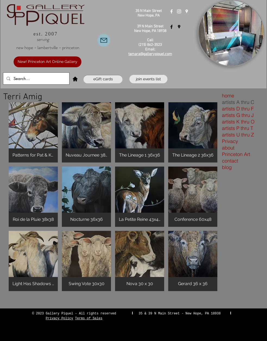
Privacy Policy (59, 318)
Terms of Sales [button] (89, 318)
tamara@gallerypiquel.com (150, 54)
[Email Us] (103, 40)
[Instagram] (179, 11)
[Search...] (36, 78)
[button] (33, 132)
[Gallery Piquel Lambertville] (171, 27)
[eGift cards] (103, 79)
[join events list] (148, 79)
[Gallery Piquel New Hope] (171, 11)
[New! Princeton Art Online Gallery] (47, 61)
